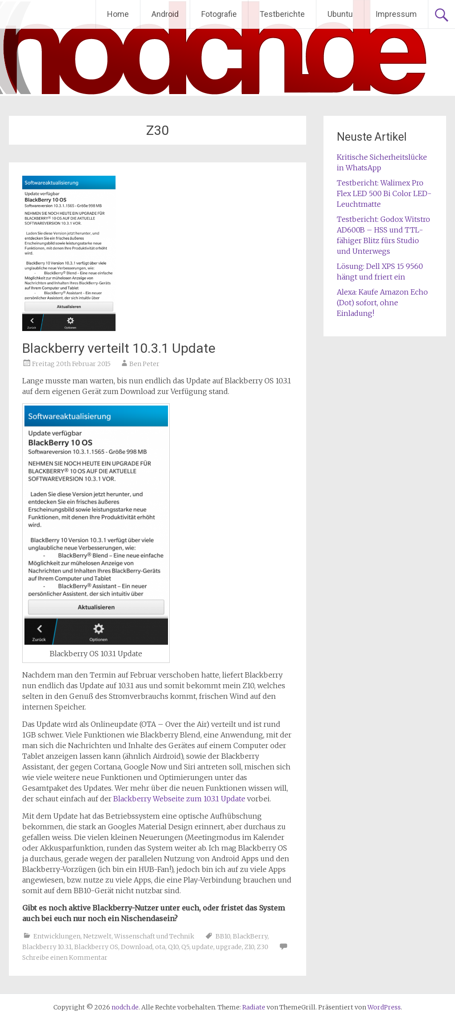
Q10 (173, 947)
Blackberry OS (96, 947)
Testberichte (282, 14)
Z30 (262, 947)
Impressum (396, 14)
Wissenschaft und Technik (154, 936)
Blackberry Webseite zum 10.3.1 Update (179, 798)
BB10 (223, 936)
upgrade (229, 947)
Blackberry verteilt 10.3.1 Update (119, 348)
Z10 (249, 947)
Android (165, 14)
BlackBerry (250, 936)
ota (160, 947)
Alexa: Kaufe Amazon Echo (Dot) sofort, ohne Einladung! (382, 303)
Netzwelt (97, 936)
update (202, 947)
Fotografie (219, 14)
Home (118, 14)
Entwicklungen (56, 936)
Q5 (185, 947)
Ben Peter (144, 364)
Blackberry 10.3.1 (47, 947)
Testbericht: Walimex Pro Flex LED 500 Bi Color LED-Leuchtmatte (384, 193)
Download (136, 947)
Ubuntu (340, 14)
